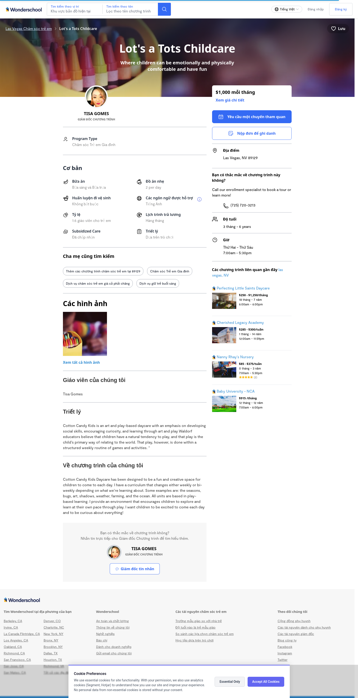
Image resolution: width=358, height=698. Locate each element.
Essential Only (229, 681)
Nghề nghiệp (105, 634)
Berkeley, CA (13, 621)
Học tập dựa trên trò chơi (194, 640)
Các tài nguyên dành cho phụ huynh (304, 627)
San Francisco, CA (17, 660)
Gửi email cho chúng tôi (114, 653)
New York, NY (53, 634)
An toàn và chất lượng (112, 621)
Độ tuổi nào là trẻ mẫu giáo (195, 627)
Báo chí (101, 640)
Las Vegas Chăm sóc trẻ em (29, 28)
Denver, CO (52, 621)
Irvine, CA (11, 627)
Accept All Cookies (265, 681)
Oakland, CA (13, 647)
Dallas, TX (51, 653)
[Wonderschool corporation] (177, 600)
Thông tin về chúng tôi (113, 627)
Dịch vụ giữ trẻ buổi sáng (157, 283)
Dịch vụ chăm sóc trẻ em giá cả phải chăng (98, 283)
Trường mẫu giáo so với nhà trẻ (198, 621)
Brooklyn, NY (53, 647)
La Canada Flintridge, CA (22, 634)
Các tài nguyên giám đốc (296, 634)
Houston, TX (53, 660)
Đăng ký (341, 9)
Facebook (285, 647)
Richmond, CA (14, 653)
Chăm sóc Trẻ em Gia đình (169, 271)
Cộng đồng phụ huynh (294, 621)
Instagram (285, 653)
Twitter (282, 660)
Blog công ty (287, 640)
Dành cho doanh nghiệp (113, 647)
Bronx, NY (51, 640)
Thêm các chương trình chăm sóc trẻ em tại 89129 (103, 271)
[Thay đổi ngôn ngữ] (286, 9)
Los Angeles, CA (16, 640)
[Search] (164, 9)
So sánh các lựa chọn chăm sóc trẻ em (204, 634)
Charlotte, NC (54, 627)
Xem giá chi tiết (230, 100)
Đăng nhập (316, 9)
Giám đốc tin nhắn (134, 568)
